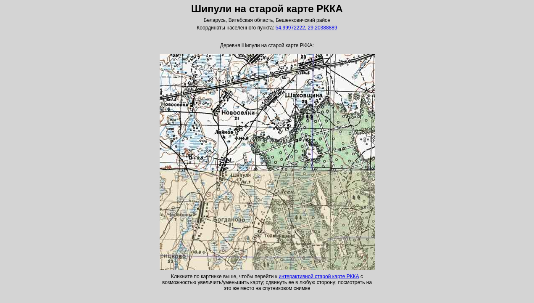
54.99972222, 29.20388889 (306, 28)
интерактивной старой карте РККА (319, 276)
